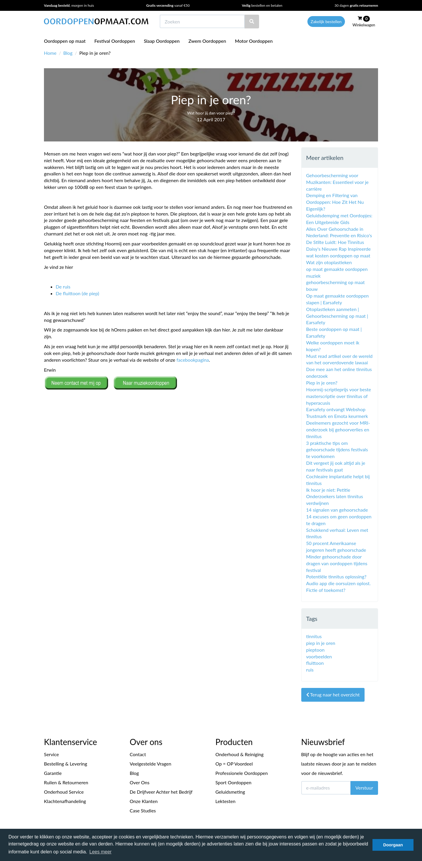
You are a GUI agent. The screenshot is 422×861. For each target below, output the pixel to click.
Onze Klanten (144, 801)
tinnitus (314, 636)
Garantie (53, 773)
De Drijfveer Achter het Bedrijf (161, 792)
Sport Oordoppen (233, 782)
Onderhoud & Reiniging (239, 754)
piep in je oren (321, 643)
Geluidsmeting (230, 792)
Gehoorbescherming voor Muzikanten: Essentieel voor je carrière (337, 182)
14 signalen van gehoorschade (337, 509)
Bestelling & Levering (65, 763)
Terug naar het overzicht (333, 694)
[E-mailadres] (326, 788)
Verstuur (364, 787)
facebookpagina (192, 360)
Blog (67, 53)
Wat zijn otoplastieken (329, 262)
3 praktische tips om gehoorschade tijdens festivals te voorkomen (337, 449)
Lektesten (225, 801)
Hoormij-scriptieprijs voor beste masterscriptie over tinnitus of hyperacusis (338, 396)
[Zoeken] (251, 21)
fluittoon (315, 663)
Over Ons (139, 782)
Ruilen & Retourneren (66, 782)
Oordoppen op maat (65, 41)
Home (50, 53)
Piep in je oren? (322, 382)
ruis (310, 669)
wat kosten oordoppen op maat (338, 255)
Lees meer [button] (100, 851)
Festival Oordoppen (114, 41)
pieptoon (315, 649)
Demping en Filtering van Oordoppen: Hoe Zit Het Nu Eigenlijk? (335, 201)
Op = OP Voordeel (234, 763)
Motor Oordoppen (254, 41)
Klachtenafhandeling (65, 801)
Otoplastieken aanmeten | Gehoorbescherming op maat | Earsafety (337, 315)
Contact (138, 754)
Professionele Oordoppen (241, 773)
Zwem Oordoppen (207, 41)
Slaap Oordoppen (162, 41)
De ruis (63, 286)
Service (51, 754)
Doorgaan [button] (393, 845)
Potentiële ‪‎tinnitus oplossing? (336, 576)
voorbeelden (319, 656)
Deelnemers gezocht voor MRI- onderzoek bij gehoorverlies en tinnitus (338, 429)
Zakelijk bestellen (326, 21)
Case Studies (143, 810)
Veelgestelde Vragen (150, 763)
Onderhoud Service (64, 792)
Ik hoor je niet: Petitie (328, 490)
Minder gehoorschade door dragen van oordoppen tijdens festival (336, 563)
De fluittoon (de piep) (77, 293)
